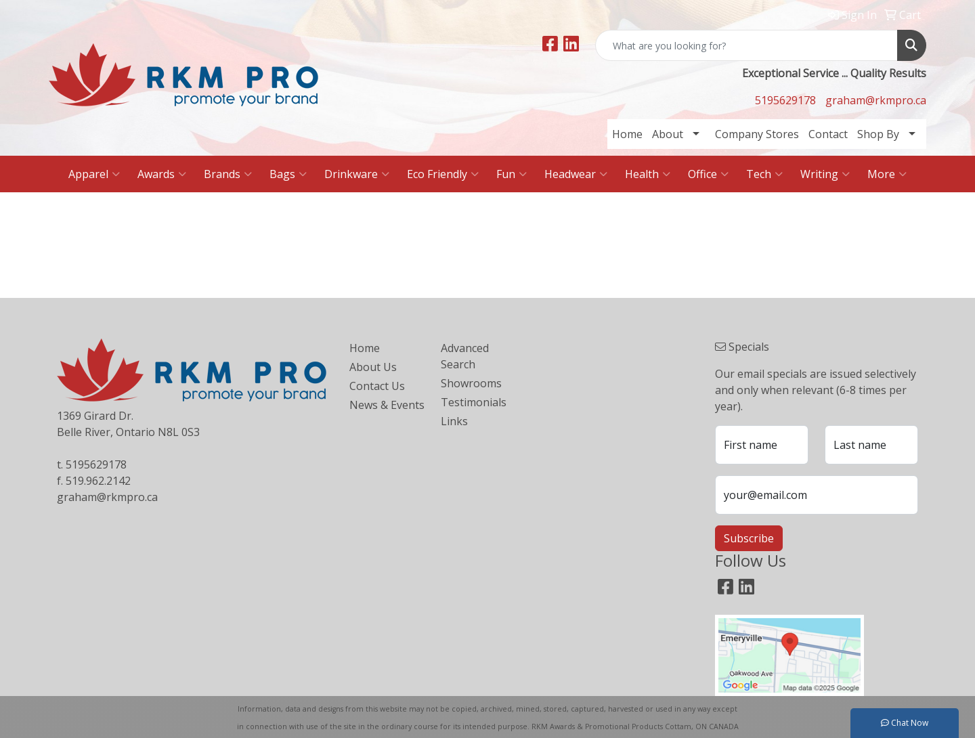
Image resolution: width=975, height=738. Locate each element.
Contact (828, 134)
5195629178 (785, 100)
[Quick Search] (746, 45)
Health (647, 174)
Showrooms (471, 383)
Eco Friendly (443, 174)
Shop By (878, 134)
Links (454, 421)
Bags (288, 174)
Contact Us (377, 385)
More (887, 174)
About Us (373, 367)
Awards (161, 174)
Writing (825, 174)
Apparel (94, 174)
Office (708, 174)
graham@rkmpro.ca (875, 100)
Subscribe (749, 538)
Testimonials (473, 402)
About (667, 134)
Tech (764, 174)
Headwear (575, 174)
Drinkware (356, 174)
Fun (511, 174)
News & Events (387, 404)
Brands (228, 174)
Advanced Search (465, 356)
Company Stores (757, 134)
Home (627, 134)
